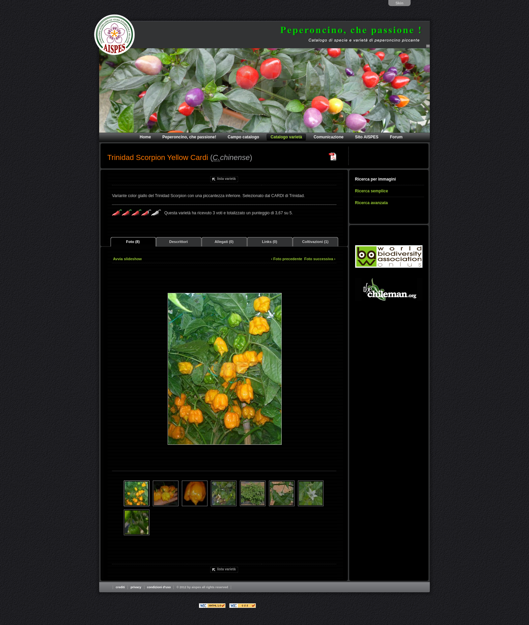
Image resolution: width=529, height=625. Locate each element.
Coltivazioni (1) (315, 242)
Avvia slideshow (127, 259)
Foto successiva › (319, 259)
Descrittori (178, 242)
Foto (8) (133, 242)
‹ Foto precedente (286, 259)
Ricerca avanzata (371, 202)
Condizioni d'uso (159, 587)
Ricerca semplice (371, 191)
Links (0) (269, 242)
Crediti (120, 587)
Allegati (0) (224, 242)
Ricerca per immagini (375, 179)
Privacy (136, 587)
